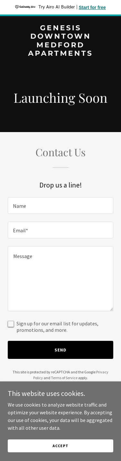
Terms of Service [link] (64, 377)
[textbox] (60, 205)
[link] (60, 54)
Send (60, 350)
